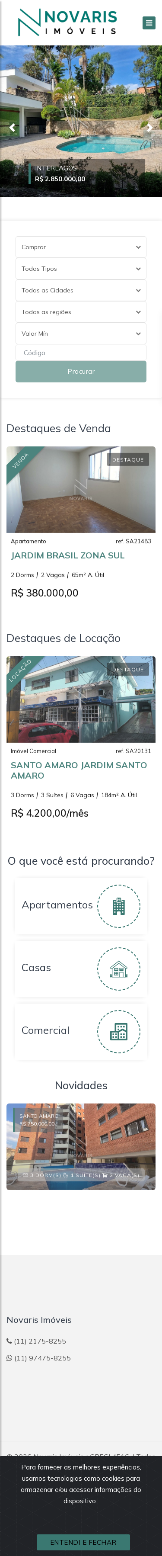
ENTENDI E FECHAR (83, 1542)
